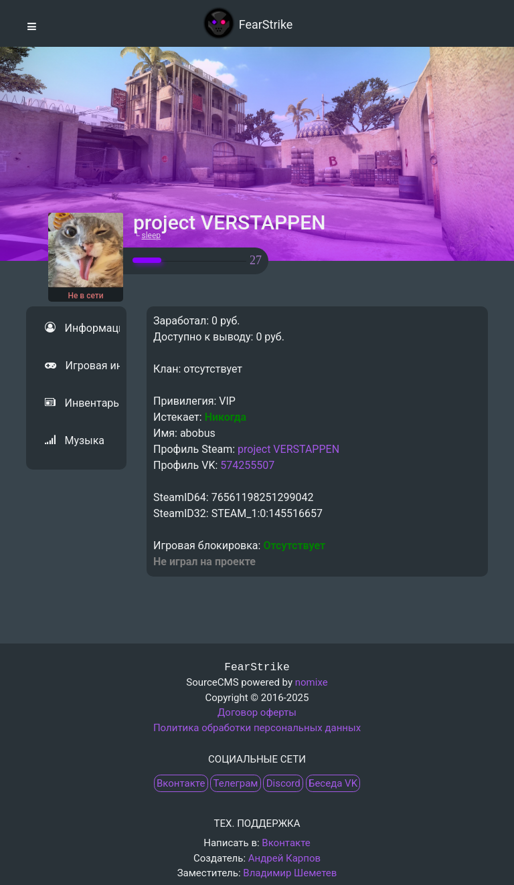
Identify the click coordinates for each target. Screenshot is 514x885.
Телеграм (235, 783)
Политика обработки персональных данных (257, 728)
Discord (283, 783)
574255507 (247, 465)
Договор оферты (257, 712)
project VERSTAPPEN (288, 449)
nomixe (311, 682)
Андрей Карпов (284, 858)
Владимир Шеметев (290, 873)
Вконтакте (181, 783)
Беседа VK (333, 783)
